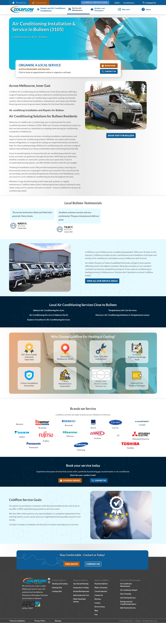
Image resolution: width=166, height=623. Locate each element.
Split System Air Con (81, 595)
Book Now (108, 66)
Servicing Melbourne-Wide (65, 357)
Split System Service (128, 608)
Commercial (39, 2)
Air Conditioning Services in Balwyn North (48, 315)
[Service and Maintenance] (78, 9)
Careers (98, 603)
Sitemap (58, 621)
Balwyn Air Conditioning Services (48, 310)
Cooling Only (57, 591)
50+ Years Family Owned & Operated (29, 357)
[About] (145, 9)
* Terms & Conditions (17, 621)
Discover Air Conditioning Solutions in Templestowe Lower (123, 315)
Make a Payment (101, 588)
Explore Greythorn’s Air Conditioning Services (48, 319)
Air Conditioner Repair (128, 590)
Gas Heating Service (128, 598)
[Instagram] (49, 582)
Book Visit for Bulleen (121, 135)
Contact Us (109, 71)
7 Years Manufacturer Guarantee (65, 383)
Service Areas (100, 607)
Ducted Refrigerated (81, 591)
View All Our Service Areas (102, 281)
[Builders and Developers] (101, 9)
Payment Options (101, 584)
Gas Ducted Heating (80, 584)
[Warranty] (123, 9)
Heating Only (57, 588)
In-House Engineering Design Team (137, 357)
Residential (19, 2)
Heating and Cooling (59, 584)
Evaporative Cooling (81, 588)
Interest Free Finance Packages (137, 384)
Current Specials (101, 591)
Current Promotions (95, 2)
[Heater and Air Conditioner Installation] (51, 9)
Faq (96, 614)
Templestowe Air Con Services (122, 310)
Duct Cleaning (125, 594)
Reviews (98, 599)
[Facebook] (49, 579)
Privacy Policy (39, 621)
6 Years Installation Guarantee (29, 384)
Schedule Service (70, 480)
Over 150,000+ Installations (101, 357)
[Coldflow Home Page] (22, 9)
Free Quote (71, 564)
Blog (96, 610)
